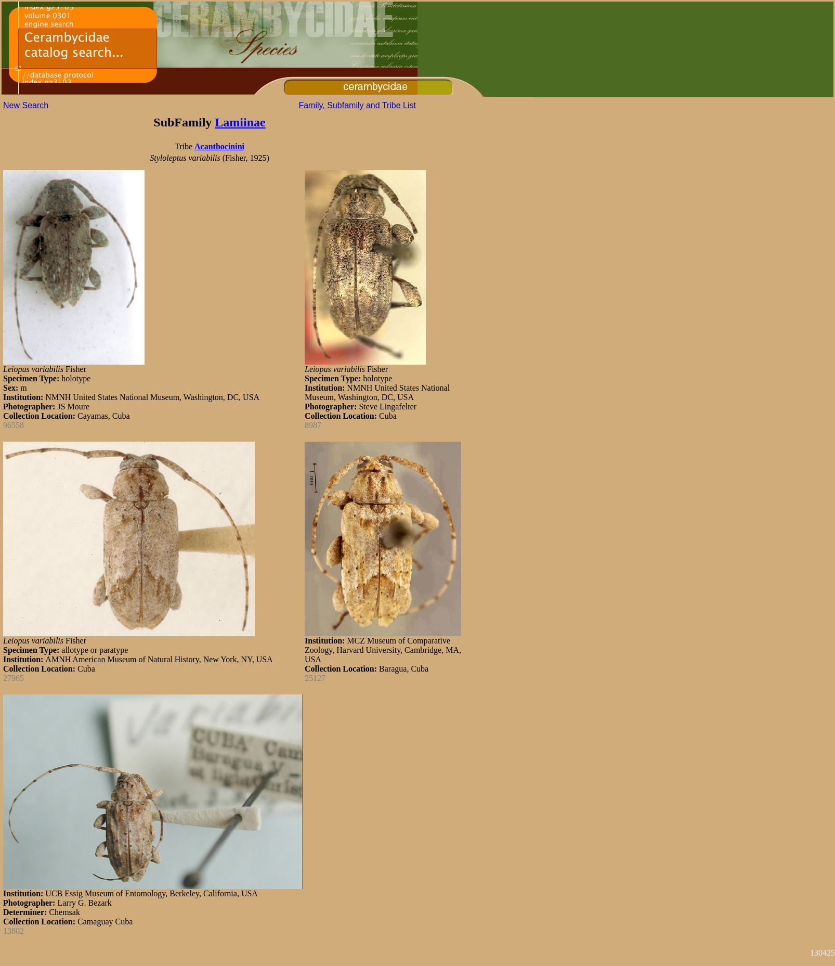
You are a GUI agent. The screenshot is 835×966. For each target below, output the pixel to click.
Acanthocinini (219, 146)
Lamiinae (240, 122)
